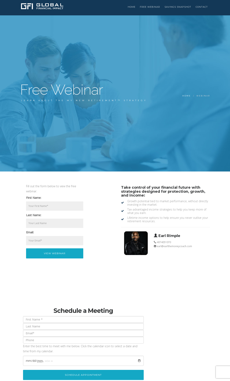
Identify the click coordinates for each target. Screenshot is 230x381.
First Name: (33, 198)
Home (186, 96)
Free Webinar (150, 6)
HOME (131, 6)
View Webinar (54, 253)
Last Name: (33, 215)
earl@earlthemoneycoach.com (174, 246)
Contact (202, 6)
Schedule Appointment (83, 374)
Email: (30, 232)
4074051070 (164, 242)
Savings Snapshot (178, 6)
